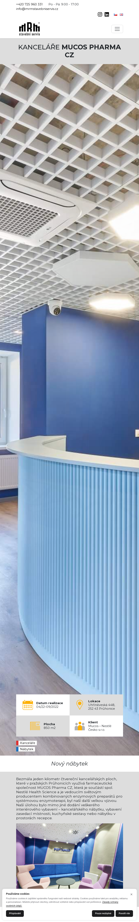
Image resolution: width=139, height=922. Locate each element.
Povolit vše (124, 913)
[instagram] (100, 15)
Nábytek (26, 749)
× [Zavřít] (131, 894)
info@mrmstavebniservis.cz (37, 9)
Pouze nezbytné (103, 913)
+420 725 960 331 (29, 4)
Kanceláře (27, 743)
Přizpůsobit (15, 913)
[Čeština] (116, 14)
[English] (121, 14)
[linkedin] (107, 15)
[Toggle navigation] (117, 29)
